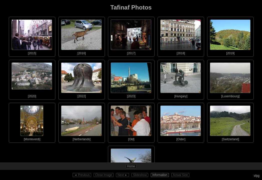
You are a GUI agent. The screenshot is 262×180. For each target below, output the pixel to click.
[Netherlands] (81, 122)
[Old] (131, 122)
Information (159, 175)
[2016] (81, 36)
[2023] (131, 79)
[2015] (32, 36)
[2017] (131, 36)
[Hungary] (180, 79)
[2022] (81, 79)
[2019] (230, 36)
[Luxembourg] (230, 79)
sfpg (256, 176)
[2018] (180, 36)
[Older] (180, 122)
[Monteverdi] (32, 122)
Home (131, 166)
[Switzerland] (230, 122)
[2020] (32, 79)
